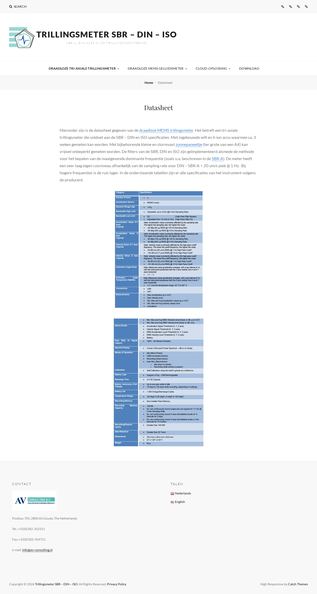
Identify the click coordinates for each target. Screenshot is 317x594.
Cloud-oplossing (213, 68)
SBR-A (217, 158)
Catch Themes (298, 584)
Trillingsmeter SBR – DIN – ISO (106, 34)
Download (249, 68)
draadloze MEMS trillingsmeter (166, 130)
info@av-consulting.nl (37, 550)
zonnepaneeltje (189, 144)
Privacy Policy (116, 584)
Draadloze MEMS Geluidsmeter (158, 68)
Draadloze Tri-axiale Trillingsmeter (84, 68)
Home (149, 82)
